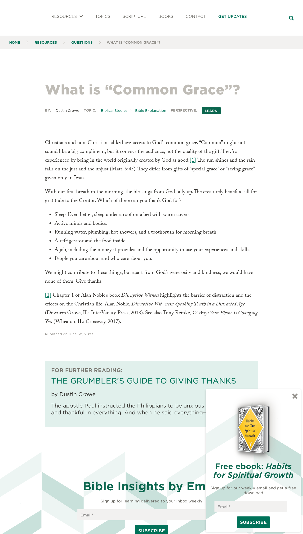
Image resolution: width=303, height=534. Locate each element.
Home (14, 42)
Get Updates (232, 16)
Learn (211, 110)
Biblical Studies (114, 110)
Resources (67, 16)
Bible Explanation (150, 110)
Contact (196, 16)
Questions (82, 42)
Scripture (134, 16)
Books (165, 16)
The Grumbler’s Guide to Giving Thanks (143, 380)
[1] (193, 160)
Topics (102, 16)
